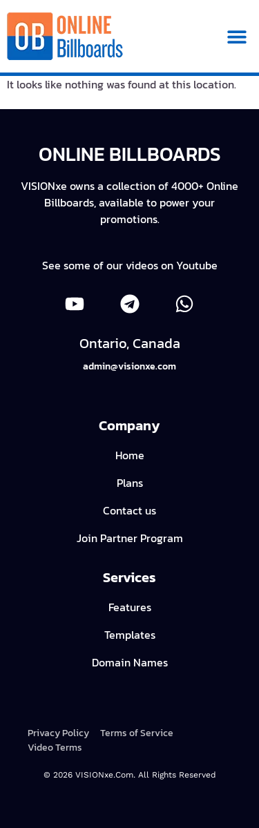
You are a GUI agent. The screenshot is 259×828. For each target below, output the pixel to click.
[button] (236, 36)
